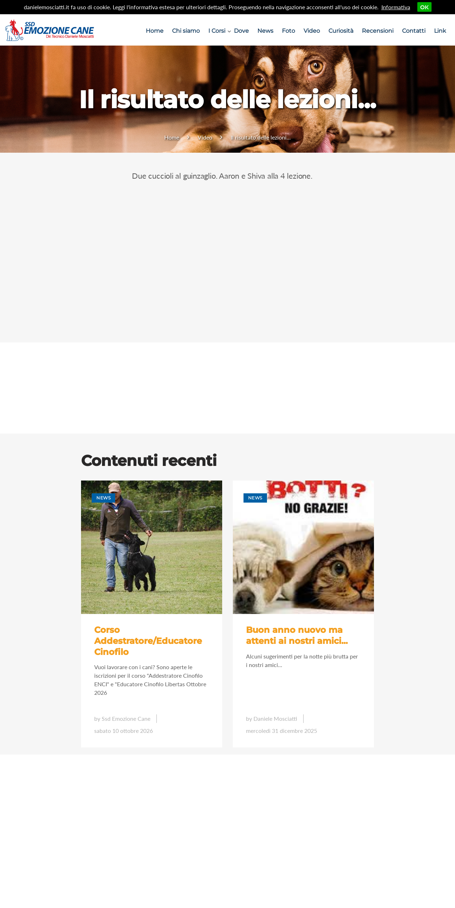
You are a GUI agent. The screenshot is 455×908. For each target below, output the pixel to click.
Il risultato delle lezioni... (261, 137)
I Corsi (216, 30)
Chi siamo (186, 30)
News (265, 30)
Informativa (395, 7)
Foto (288, 30)
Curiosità (340, 30)
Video (312, 30)
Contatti (413, 30)
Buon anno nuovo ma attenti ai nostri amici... (297, 635)
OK (424, 7)
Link (440, 30)
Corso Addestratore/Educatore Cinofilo (148, 641)
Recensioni (378, 30)
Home (155, 30)
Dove (241, 30)
